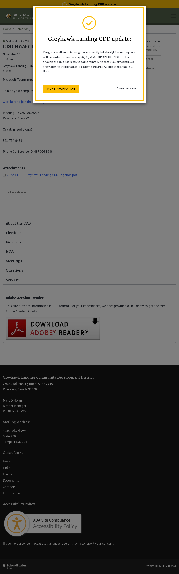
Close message (126, 88)
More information (61, 88)
